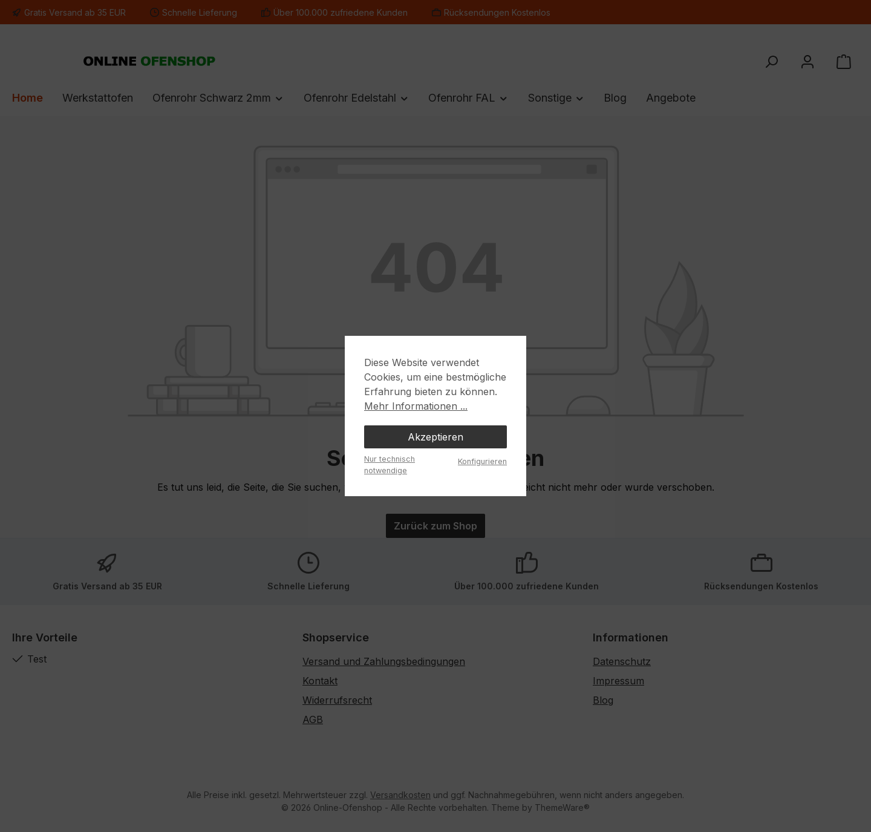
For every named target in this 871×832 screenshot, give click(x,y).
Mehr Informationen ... (416, 406)
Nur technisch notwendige (389, 464)
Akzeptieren (435, 437)
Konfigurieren (482, 461)
